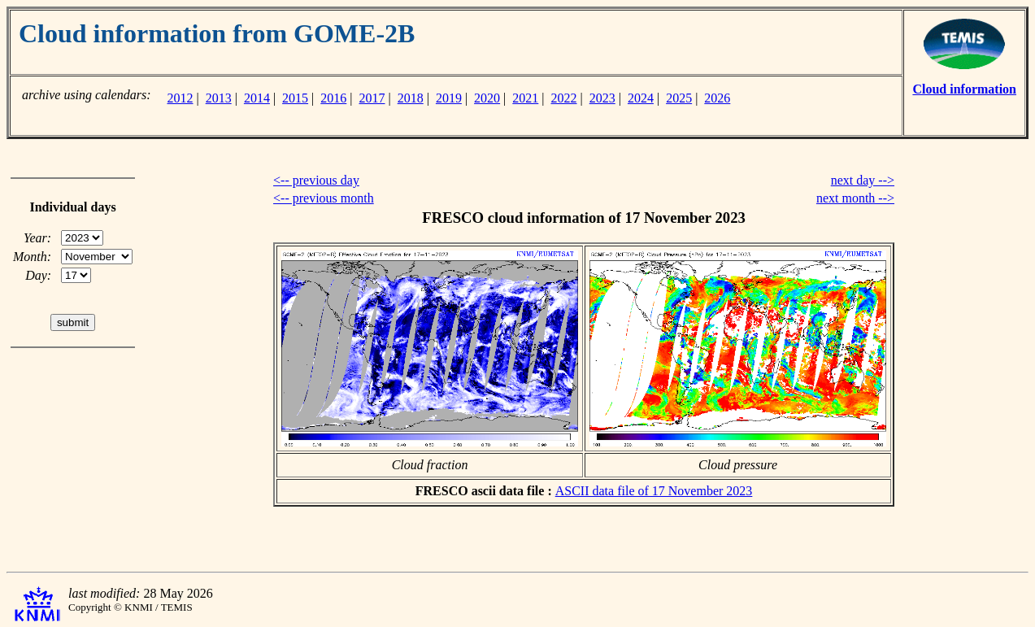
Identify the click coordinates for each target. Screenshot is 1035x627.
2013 (219, 98)
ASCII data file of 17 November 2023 (654, 491)
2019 (449, 98)
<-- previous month (323, 198)
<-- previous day (316, 180)
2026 (717, 98)
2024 (641, 98)
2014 (257, 98)
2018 (411, 98)
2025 (679, 98)
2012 (180, 98)
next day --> (862, 180)
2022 (564, 98)
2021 (525, 98)
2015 (295, 98)
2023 (602, 98)
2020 (487, 98)
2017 (372, 98)
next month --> (855, 198)
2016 (333, 98)
